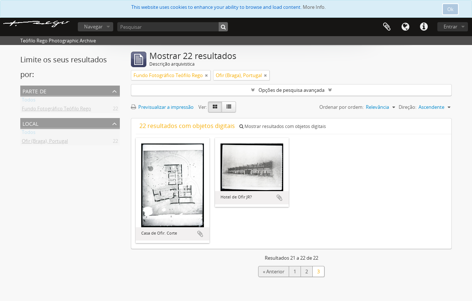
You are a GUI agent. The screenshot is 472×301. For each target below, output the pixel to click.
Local (30, 123)
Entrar (450, 26)
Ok (450, 9)
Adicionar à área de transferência (200, 234)
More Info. (314, 7)
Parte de (34, 91)
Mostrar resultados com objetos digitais (282, 126)
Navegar (93, 26)
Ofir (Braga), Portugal (45, 142)
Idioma (405, 27)
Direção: (407, 107)
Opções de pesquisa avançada (291, 90)
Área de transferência (387, 27)
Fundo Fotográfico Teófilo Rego (56, 110)
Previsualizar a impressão (162, 107)
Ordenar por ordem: (341, 107)
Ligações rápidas (423, 27)
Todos (28, 101)
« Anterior (273, 271)
